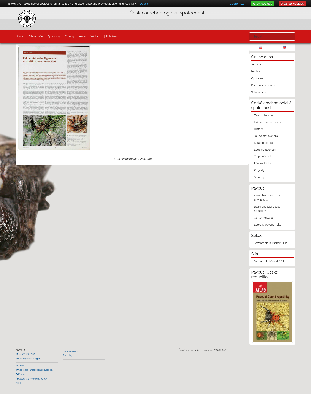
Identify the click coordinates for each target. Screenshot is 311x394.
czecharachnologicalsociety (32, 378)
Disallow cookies (292, 3)
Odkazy (70, 36)
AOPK (18, 383)
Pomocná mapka (71, 351)
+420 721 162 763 (26, 354)
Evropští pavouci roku (267, 224)
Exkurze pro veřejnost (267, 122)
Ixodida (255, 71)
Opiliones (257, 78)
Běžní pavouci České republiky (267, 208)
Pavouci (22, 374)
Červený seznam (264, 217)
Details (144, 3)
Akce (82, 36)
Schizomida (258, 92)
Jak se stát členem (266, 136)
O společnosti (262, 156)
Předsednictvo (263, 163)
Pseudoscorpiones (263, 85)
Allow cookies (262, 3)
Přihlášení (111, 36)
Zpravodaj (54, 36)
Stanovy (259, 177)
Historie (259, 129)
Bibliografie (36, 36)
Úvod (20, 36)
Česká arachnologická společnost (35, 370)
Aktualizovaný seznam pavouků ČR (268, 197)
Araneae (256, 64)
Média (94, 36)
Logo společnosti (265, 149)
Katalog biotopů (264, 142)
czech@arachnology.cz (29, 358)
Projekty (259, 170)
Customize (237, 3)
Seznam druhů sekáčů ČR (270, 243)
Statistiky (67, 355)
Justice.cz (20, 365)
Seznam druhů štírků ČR (269, 261)
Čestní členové (263, 115)
